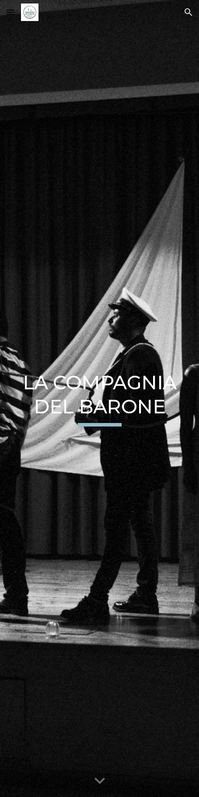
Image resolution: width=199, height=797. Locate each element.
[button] (10, 12)
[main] (100, 398)
